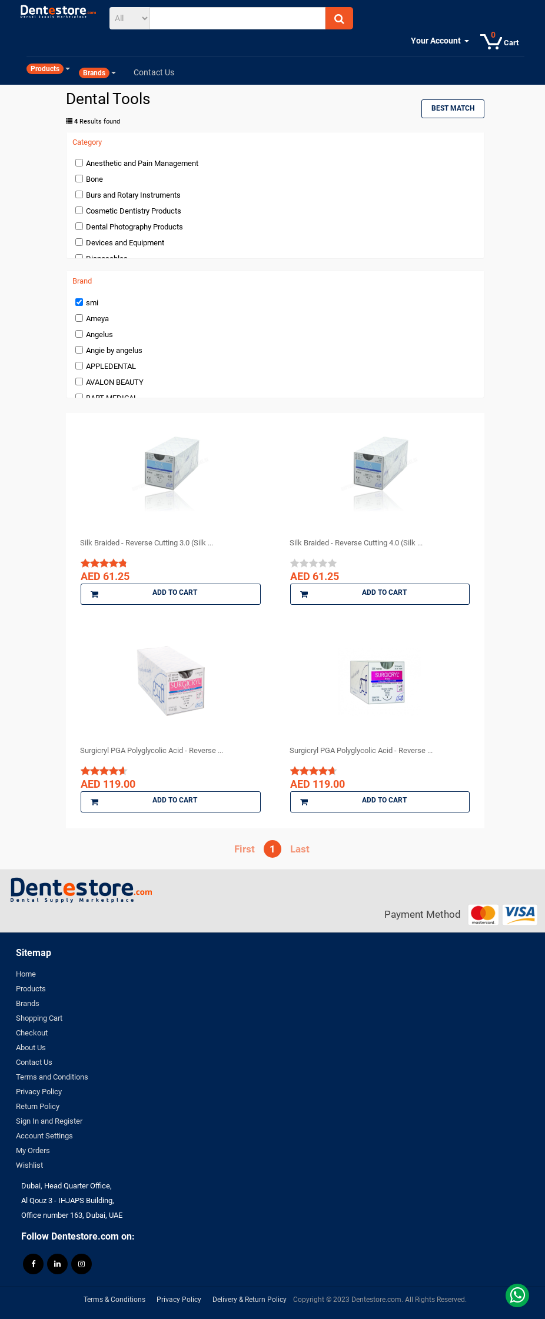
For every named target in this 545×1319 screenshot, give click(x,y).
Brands (27, 1003)
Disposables (107, 258)
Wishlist (29, 1165)
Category (87, 142)
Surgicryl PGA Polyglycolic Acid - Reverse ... (151, 750)
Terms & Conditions (114, 1299)
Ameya (97, 318)
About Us (31, 1047)
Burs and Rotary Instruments (133, 195)
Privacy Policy (39, 1091)
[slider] (104, 563)
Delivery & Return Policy (249, 1299)
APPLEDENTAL (111, 366)
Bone (94, 179)
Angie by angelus (114, 350)
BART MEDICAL (112, 398)
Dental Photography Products (134, 226)
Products (31, 988)
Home (26, 974)
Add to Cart (144, 594)
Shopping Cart (39, 1018)
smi (92, 302)
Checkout (32, 1032)
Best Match (452, 108)
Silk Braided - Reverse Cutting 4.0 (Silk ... (356, 542)
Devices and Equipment (125, 242)
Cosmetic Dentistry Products (133, 210)
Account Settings (44, 1135)
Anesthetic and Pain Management (142, 163)
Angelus (99, 334)
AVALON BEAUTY (115, 382)
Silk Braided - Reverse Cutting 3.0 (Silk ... (146, 542)
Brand (82, 281)
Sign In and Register (49, 1121)
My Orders (33, 1150)
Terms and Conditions (52, 1076)
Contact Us (34, 1062)
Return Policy (37, 1106)
